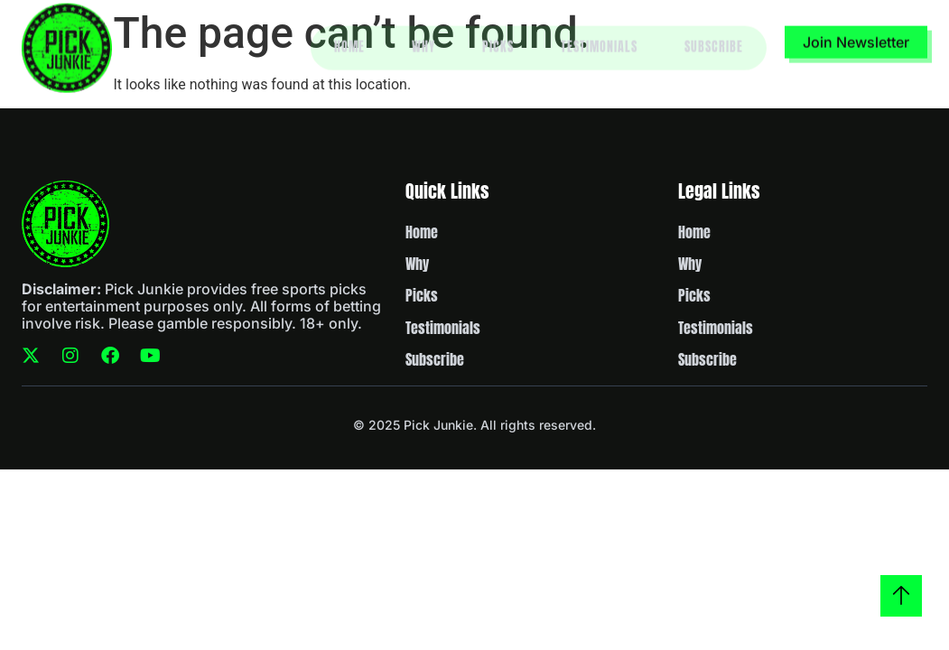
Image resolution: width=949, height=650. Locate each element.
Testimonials (599, 41)
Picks (498, 41)
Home (349, 41)
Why (423, 41)
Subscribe (713, 41)
